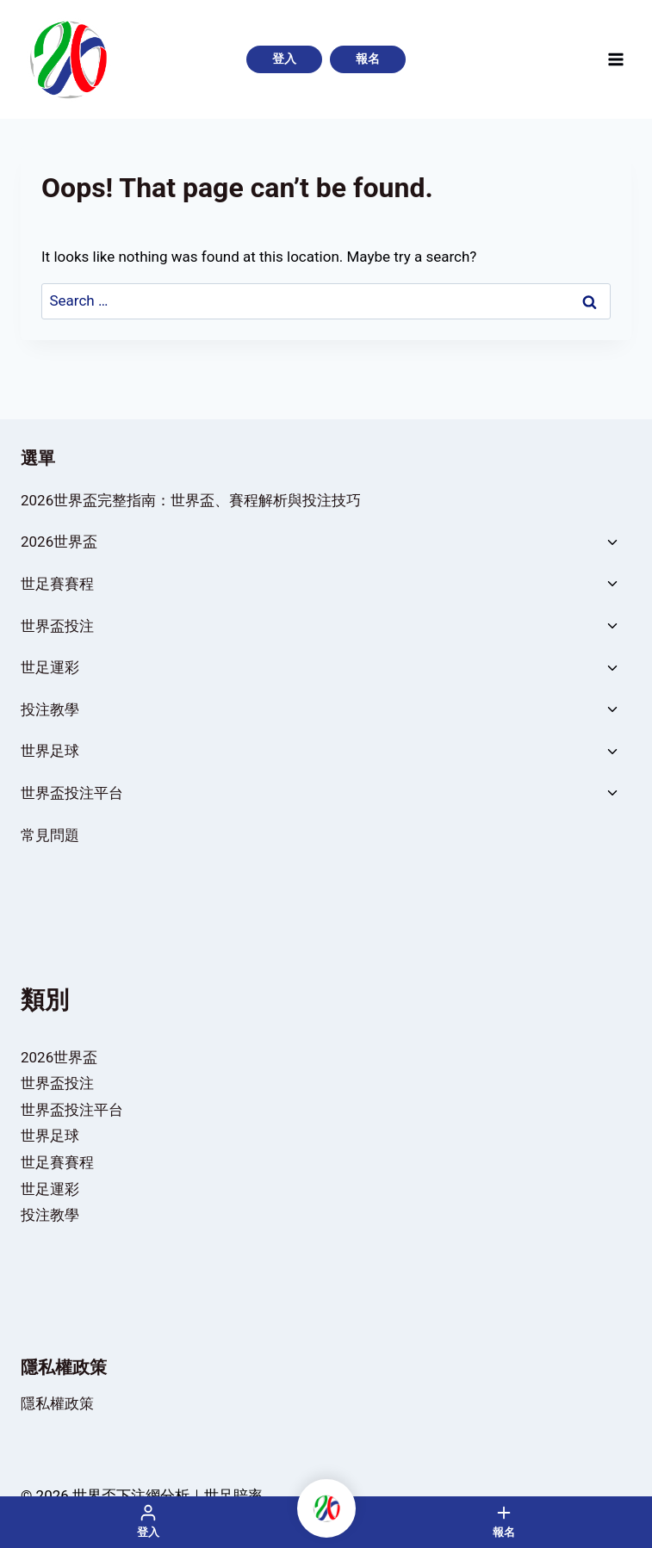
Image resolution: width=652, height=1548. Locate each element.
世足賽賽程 (57, 583)
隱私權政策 (57, 1403)
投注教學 (50, 709)
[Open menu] (615, 59)
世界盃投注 (57, 626)
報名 (368, 58)
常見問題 (50, 835)
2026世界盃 (59, 541)
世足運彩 (50, 667)
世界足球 (50, 750)
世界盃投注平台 (72, 793)
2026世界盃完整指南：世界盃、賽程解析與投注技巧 (191, 500)
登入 (284, 58)
